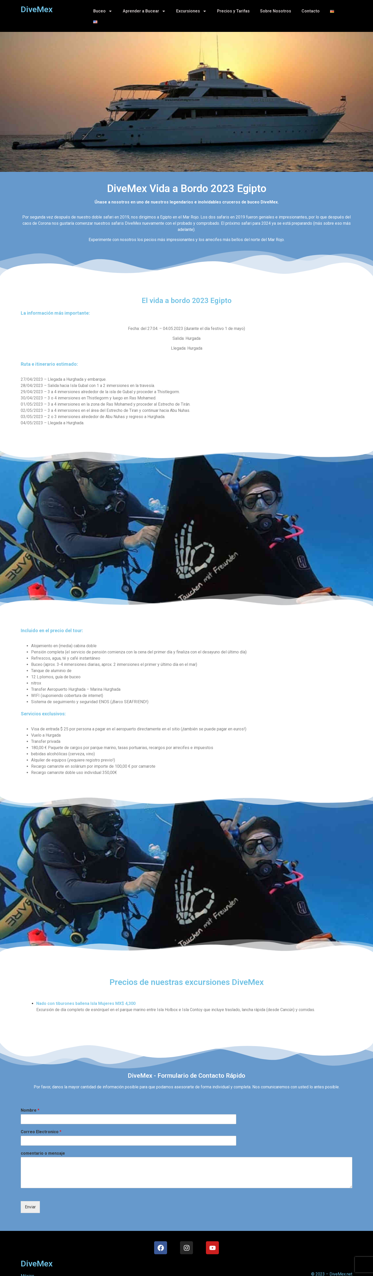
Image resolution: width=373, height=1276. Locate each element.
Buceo (102, 11)
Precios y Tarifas (233, 11)
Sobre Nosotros (275, 11)
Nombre (30, 1110)
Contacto (311, 11)
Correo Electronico (41, 1131)
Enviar (30, 1206)
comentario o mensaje (43, 1153)
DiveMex (37, 1263)
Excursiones (191, 11)
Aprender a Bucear (144, 11)
